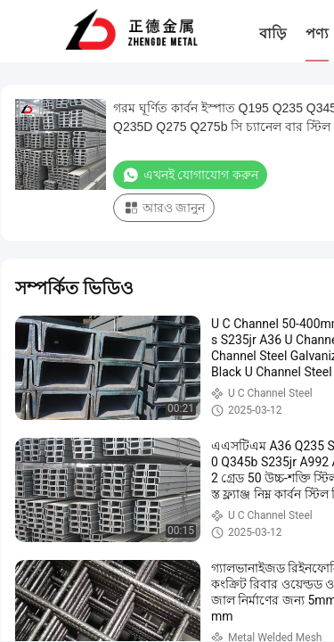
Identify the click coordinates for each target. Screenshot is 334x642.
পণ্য (317, 33)
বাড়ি (272, 33)
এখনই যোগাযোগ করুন (190, 175)
